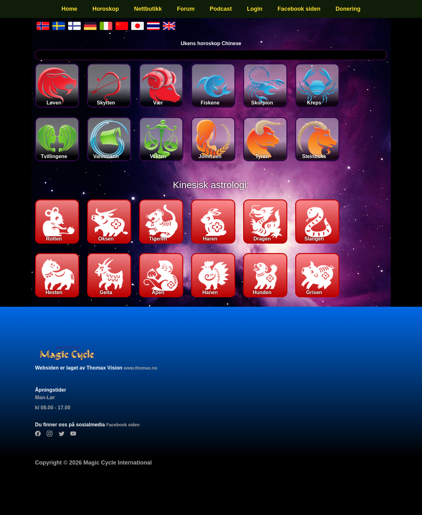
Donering (348, 9)
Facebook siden (299, 9)
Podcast (221, 9)
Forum (186, 9)
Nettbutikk (148, 9)
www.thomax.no (140, 367)
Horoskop (105, 9)
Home (69, 9)
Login (254, 9)
